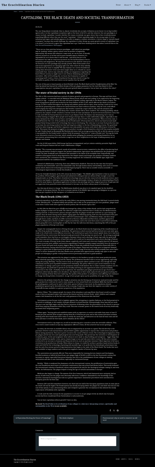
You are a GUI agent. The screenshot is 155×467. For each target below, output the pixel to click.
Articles (21, 11)
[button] (128, 5)
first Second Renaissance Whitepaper (48, 45)
